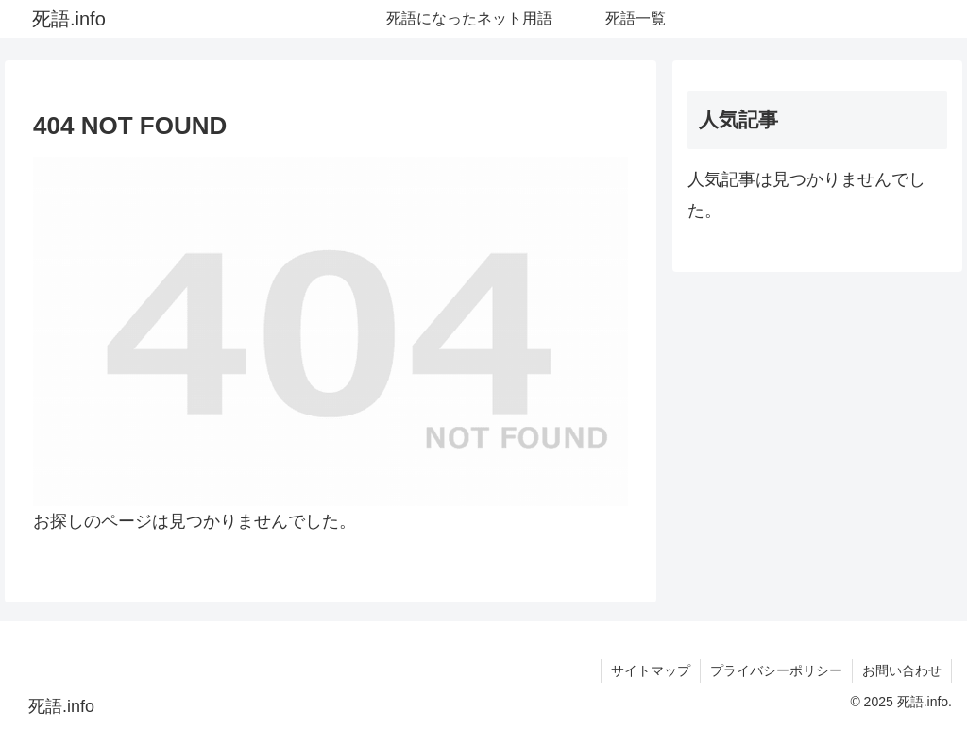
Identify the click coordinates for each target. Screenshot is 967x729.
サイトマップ (650, 670)
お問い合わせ (902, 670)
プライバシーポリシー (776, 670)
